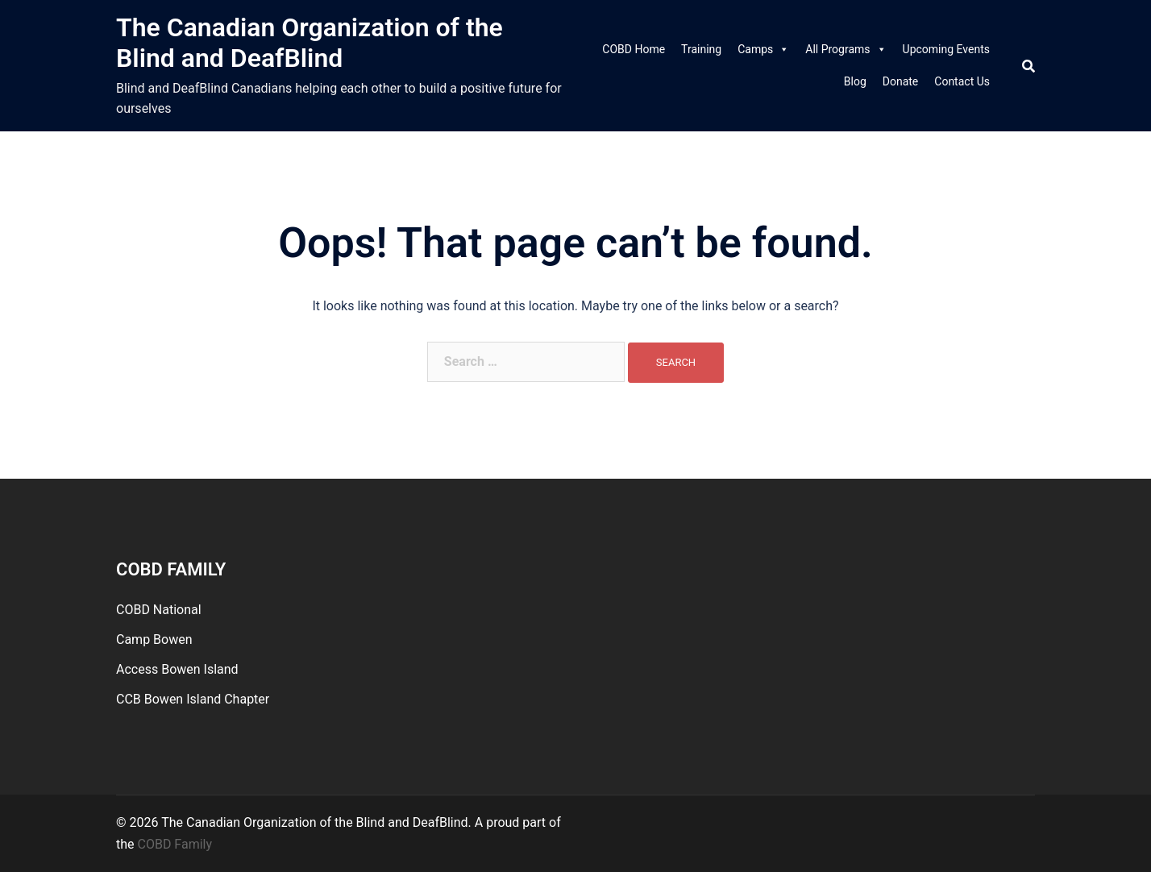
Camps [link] (763, 49)
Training (701, 49)
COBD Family (175, 844)
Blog (855, 81)
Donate (901, 81)
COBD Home (633, 49)
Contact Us (962, 81)
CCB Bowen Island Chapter (192, 699)
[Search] (1028, 66)
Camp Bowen (154, 639)
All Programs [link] (845, 49)
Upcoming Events (946, 49)
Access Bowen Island (177, 669)
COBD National (159, 609)
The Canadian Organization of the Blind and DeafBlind (309, 42)
